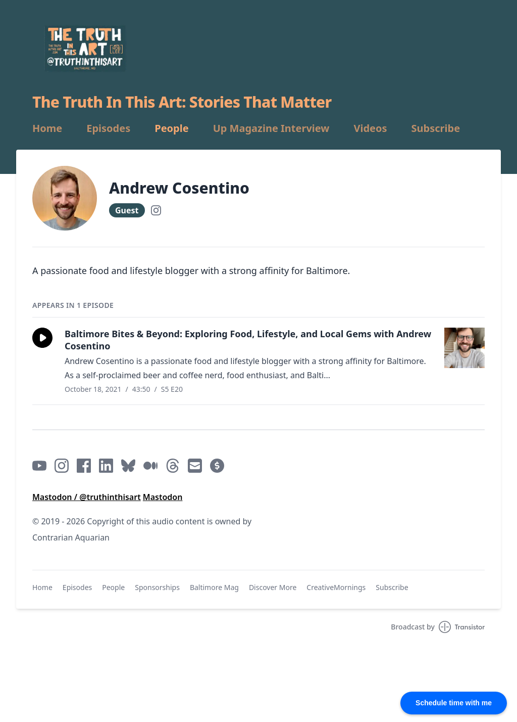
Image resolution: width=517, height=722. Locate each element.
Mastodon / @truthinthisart (86, 497)
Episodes (108, 128)
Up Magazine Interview (271, 128)
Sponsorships (157, 587)
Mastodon (163, 497)
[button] (42, 338)
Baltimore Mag (214, 587)
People (171, 128)
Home (47, 128)
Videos (370, 128)
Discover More (272, 587)
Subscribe (435, 128)
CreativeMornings (336, 587)
